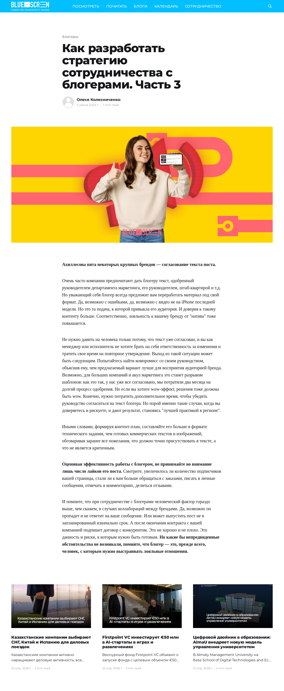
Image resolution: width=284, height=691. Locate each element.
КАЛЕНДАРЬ (166, 6)
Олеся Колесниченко (98, 99)
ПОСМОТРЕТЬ (86, 6)
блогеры (70, 37)
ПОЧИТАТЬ (116, 6)
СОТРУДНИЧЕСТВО (203, 6)
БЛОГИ (140, 6)
